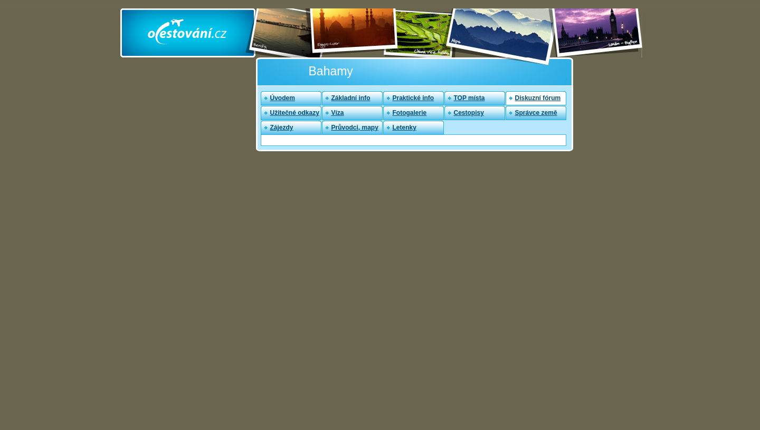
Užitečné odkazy (294, 112)
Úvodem (282, 98)
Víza (337, 112)
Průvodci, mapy (354, 127)
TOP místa (469, 98)
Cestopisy (469, 112)
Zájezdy (281, 127)
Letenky (404, 127)
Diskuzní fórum (538, 98)
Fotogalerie (410, 112)
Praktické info (413, 98)
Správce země (536, 112)
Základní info (350, 98)
